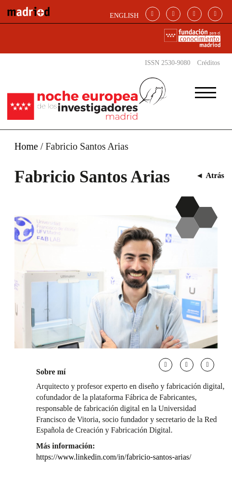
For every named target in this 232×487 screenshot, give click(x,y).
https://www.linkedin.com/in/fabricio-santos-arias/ (113, 457)
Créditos (208, 62)
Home (26, 146)
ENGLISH (124, 15)
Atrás (215, 175)
